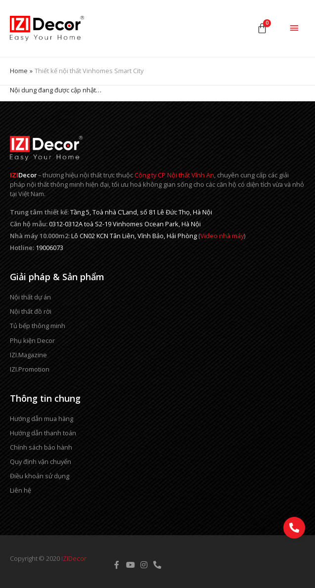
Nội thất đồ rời (30, 311)
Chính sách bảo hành (41, 447)
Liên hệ (20, 490)
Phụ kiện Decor (32, 340)
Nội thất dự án (30, 297)
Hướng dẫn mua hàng (41, 418)
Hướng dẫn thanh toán (43, 432)
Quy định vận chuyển (40, 461)
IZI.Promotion (29, 369)
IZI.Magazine (28, 354)
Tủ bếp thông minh (37, 325)
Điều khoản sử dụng (39, 475)
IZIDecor (74, 558)
